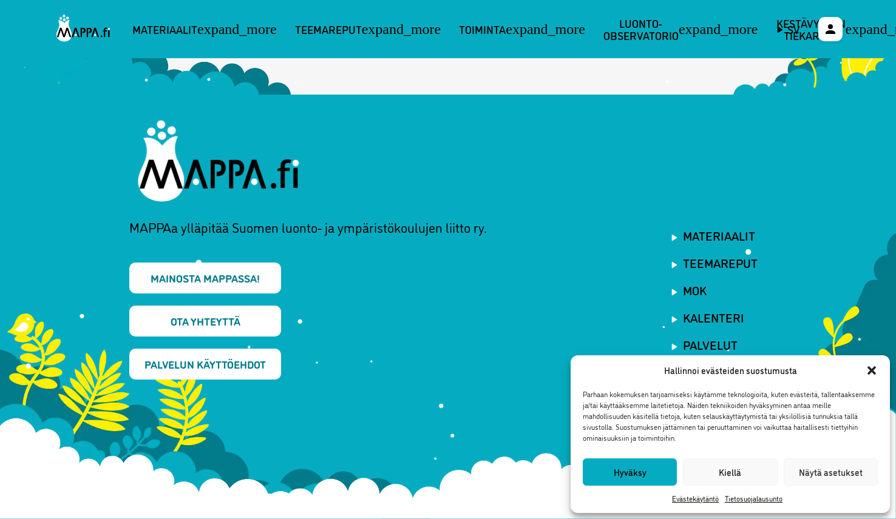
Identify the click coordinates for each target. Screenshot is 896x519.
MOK (695, 289)
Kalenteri (713, 317)
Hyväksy (630, 472)
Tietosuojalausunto (753, 498)
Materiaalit (204, 29)
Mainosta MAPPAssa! (205, 277)
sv (793, 29)
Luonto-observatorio (680, 29)
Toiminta (522, 29)
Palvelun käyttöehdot (205, 364)
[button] (872, 370)
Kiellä (730, 472)
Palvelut (710, 344)
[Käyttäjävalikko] (830, 29)
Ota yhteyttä (205, 320)
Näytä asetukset (831, 472)
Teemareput (368, 29)
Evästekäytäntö (695, 498)
